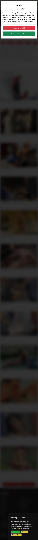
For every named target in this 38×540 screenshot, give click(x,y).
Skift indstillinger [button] (16, 534)
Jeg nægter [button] (24, 531)
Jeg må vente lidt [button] (19, 28)
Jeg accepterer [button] (15, 531)
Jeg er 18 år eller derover (19, 34)
